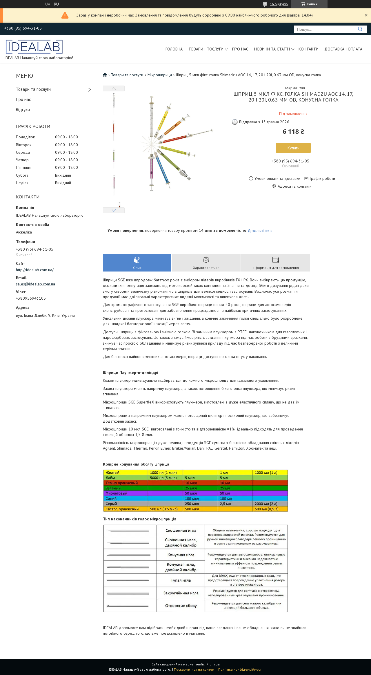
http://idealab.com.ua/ (35, 269)
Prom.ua (213, 664)
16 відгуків (279, 4)
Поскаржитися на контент (195, 669)
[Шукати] (360, 29)
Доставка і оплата (343, 49)
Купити (293, 148)
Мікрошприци (160, 75)
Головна (174, 49)
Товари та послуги (33, 89)
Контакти (309, 49)
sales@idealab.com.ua (35, 284)
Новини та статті (272, 49)
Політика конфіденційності (240, 669)
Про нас (240, 49)
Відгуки (23, 109)
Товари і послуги (205, 49)
